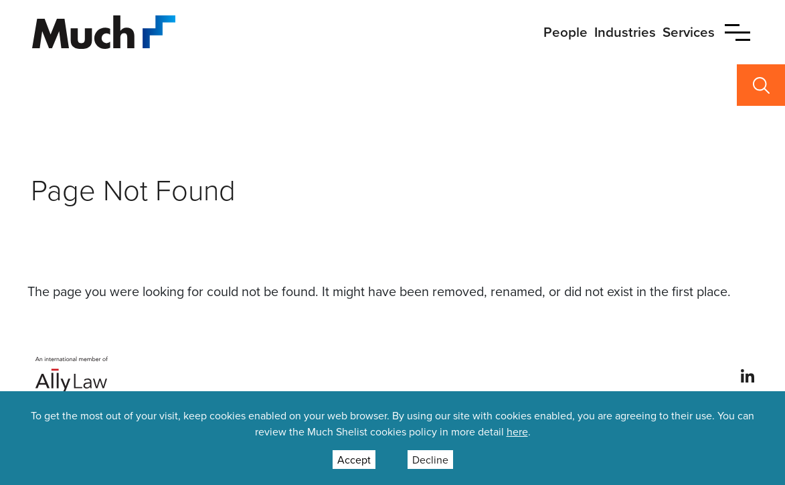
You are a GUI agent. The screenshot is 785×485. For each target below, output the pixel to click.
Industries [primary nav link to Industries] (625, 32)
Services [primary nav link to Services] (689, 32)
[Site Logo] (103, 30)
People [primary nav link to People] (565, 32)
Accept (354, 459)
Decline (430, 459)
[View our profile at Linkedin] (747, 375)
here (517, 431)
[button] (737, 32)
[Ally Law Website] (71, 375)
